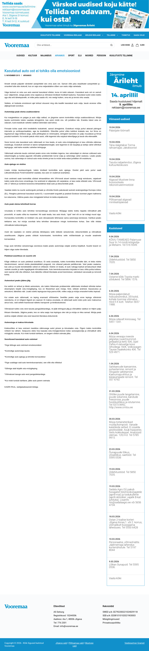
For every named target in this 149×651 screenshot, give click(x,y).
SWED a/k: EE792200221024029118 (120, 612)
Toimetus (126, 35)
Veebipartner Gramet (135, 643)
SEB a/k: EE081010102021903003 (119, 615)
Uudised (20, 55)
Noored (89, 55)
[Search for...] (72, 45)
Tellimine (113, 35)
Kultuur (32, 55)
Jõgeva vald (61, 643)
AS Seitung (59, 612)
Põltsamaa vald (76, 643)
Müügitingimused (111, 619)
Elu (80, 55)
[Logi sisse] (127, 45)
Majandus (45, 55)
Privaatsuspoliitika (111, 622)
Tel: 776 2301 (60, 622)
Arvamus (60, 55)
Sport (71, 55)
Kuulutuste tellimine (50, 35)
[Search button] (111, 45)
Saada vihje (139, 35)
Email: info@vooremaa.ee (66, 626)
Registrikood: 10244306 (65, 615)
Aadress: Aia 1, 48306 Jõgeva (68, 619)
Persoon (101, 55)
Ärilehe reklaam (94, 35)
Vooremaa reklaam (73, 35)
